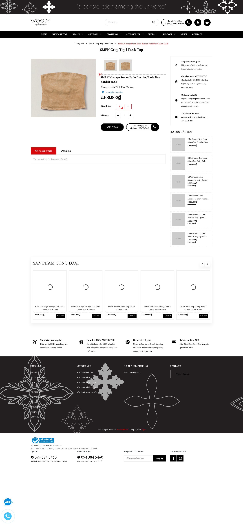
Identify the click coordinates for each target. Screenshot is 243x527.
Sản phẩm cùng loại (56, 263)
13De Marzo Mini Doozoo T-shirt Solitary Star (198, 180)
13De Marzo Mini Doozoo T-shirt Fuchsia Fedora (198, 198)
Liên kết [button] (36, 366)
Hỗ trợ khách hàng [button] (136, 366)
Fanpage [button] (175, 366)
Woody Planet (182, 374)
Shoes (33, 402)
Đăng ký (159, 458)
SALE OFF (35, 407)
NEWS (34, 412)
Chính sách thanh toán (86, 382)
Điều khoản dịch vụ (132, 372)
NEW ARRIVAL (38, 377)
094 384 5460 (46, 457)
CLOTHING (36, 392)
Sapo (143, 429)
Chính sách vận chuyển (87, 392)
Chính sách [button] (84, 366)
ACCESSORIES (37, 397)
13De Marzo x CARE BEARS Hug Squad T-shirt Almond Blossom (197, 217)
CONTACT (36, 417)
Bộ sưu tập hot (181, 132)
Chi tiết (60, 315)
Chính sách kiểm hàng (86, 387)
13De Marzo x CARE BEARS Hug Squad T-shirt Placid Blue (197, 236)
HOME (34, 372)
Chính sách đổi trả (85, 372)
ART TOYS (35, 387)
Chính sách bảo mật (85, 377)
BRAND (34, 382)
